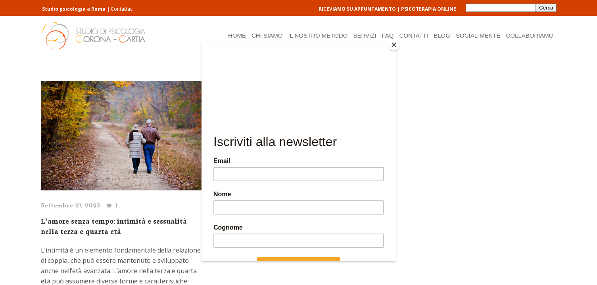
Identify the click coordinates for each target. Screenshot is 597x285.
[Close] (394, 45)
